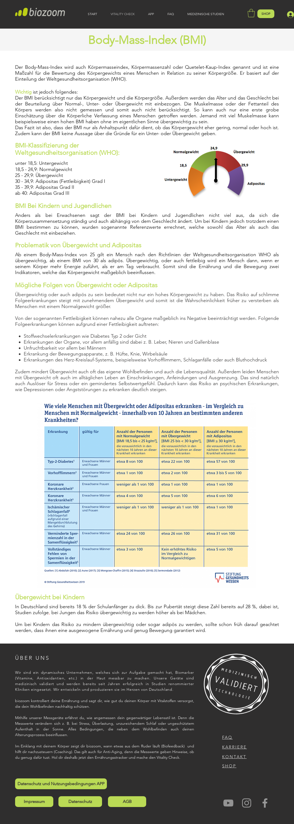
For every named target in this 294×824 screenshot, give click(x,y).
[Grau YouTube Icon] (228, 803)
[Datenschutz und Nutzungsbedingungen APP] (61, 783)
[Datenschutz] (80, 801)
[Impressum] (34, 801)
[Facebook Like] (258, 804)
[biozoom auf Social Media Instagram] (246, 803)
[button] (251, 13)
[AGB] (127, 801)
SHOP (229, 765)
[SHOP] (265, 13)
